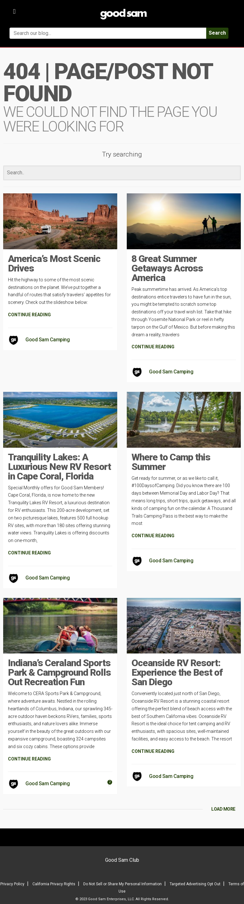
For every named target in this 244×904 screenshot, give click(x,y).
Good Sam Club (122, 860)
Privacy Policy (12, 884)
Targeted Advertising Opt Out (195, 884)
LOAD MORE (223, 809)
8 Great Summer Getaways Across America (167, 268)
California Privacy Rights (53, 884)
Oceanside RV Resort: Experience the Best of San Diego (177, 672)
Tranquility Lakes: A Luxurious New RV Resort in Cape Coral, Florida (59, 467)
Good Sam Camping (47, 340)
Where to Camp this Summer (171, 462)
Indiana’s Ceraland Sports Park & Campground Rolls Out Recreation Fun (59, 672)
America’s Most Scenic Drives (54, 263)
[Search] (122, 172)
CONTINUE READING (29, 314)
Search (217, 33)
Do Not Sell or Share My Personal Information (122, 884)
